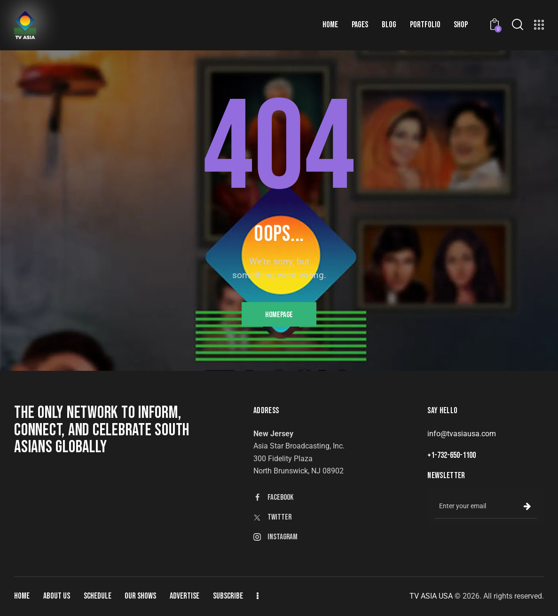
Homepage (279, 315)
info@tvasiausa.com (461, 433)
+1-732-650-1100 (451, 455)
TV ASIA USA (431, 596)
